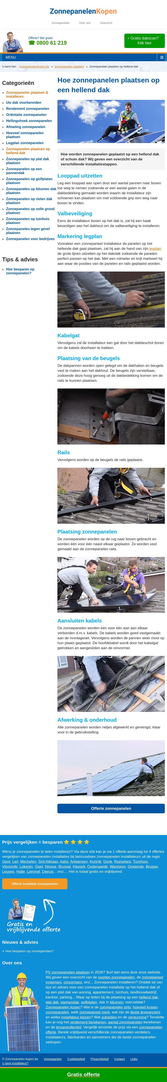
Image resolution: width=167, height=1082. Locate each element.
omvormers (72, 982)
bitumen (116, 1002)
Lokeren (26, 867)
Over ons (85, 23)
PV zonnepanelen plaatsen (68, 972)
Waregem (118, 867)
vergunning (137, 1017)
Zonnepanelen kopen (63, 1007)
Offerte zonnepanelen (111, 808)
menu (11, 57)
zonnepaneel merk (94, 1012)
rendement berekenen (88, 1022)
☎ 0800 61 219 (47, 43)
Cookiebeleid (76, 1059)
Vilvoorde (10, 867)
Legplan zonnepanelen (24, 143)
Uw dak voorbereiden (23, 102)
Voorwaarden (53, 1059)
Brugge (152, 867)
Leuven (8, 872)
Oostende (136, 867)
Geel (39, 867)
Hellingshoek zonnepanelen (29, 121)
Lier (15, 862)
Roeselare (122, 862)
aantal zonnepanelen (125, 1022)
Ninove (50, 867)
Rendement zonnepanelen (27, 108)
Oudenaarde (97, 867)
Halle (20, 872)
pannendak (70, 1002)
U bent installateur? (15, 1063)
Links (134, 1059)
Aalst (64, 862)
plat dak (52, 1002)
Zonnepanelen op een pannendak (24, 171)
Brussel (64, 867)
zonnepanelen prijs (115, 1007)
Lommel (33, 872)
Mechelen (28, 862)
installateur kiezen (76, 1017)
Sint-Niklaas (48, 862)
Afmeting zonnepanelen (25, 127)
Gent (6, 862)
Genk (107, 862)
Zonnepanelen (61, 23)
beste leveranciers (145, 1012)
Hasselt (79, 867)
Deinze (47, 872)
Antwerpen (79, 862)
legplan (155, 249)
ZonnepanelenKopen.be (34, 66)
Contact (119, 1059)
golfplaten (89, 1002)
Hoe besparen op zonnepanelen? (20, 271)
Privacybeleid (99, 1059)
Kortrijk (95, 862)
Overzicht (106, 23)
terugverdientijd (68, 1027)
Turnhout (140, 862)
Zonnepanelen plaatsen (69, 66)
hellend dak (148, 997)
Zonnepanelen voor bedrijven (30, 239)
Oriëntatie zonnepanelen (26, 115)
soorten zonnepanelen (116, 977)
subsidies (109, 1017)
